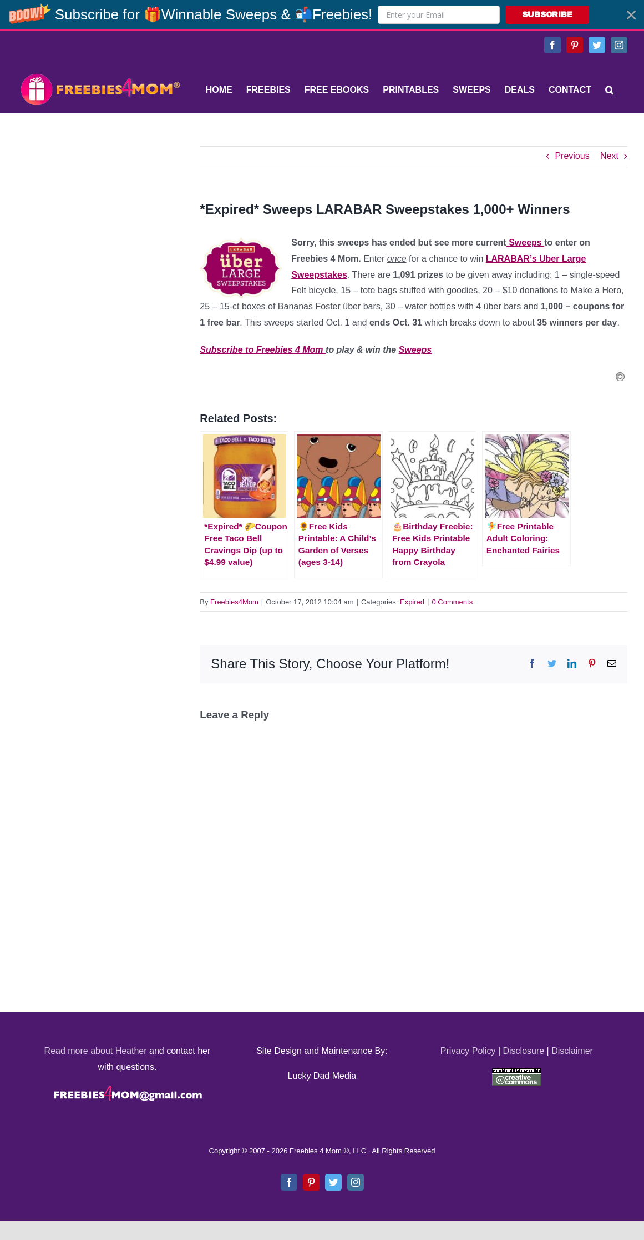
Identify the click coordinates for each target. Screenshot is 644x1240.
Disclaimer (572, 1051)
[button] (322, 14)
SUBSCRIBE (547, 15)
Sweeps (525, 242)
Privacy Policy (468, 1051)
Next (609, 156)
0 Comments (452, 602)
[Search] (609, 90)
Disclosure (523, 1051)
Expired (412, 602)
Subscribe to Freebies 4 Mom (263, 349)
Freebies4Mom (234, 602)
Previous (572, 156)
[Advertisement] (100, 215)
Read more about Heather (95, 1051)
